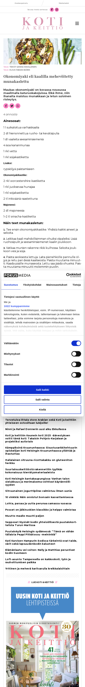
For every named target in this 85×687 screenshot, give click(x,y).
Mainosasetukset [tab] (56, 284)
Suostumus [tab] (11, 284)
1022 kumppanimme (17, 306)
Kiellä (42, 409)
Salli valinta (43, 399)
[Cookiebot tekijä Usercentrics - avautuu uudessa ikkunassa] (66, 275)
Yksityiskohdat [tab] (32, 284)
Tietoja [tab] (77, 284)
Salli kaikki (42, 389)
